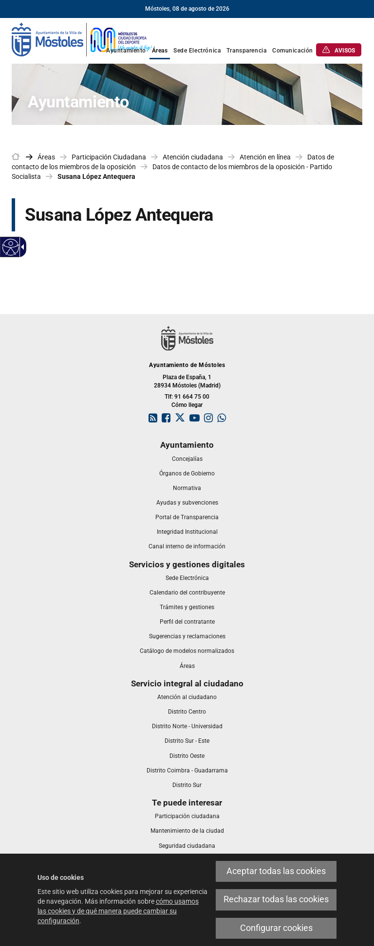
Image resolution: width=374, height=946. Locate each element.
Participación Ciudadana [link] (109, 157)
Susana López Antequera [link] (96, 176)
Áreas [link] (46, 157)
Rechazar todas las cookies (276, 899)
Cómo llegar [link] (187, 405)
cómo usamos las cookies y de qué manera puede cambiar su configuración (118, 911)
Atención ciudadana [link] (193, 157)
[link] (82, 39)
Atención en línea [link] (265, 157)
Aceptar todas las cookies (276, 871)
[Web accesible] (10, 247)
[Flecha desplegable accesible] (21, 247)
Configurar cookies (276, 928)
